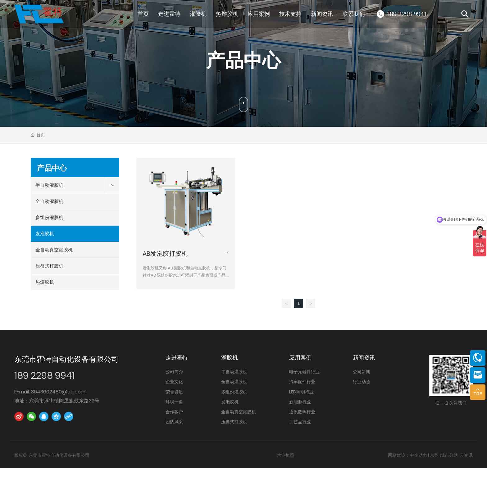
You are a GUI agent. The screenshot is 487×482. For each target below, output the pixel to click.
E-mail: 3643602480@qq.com (49, 391)
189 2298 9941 (406, 14)
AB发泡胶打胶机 (165, 253)
